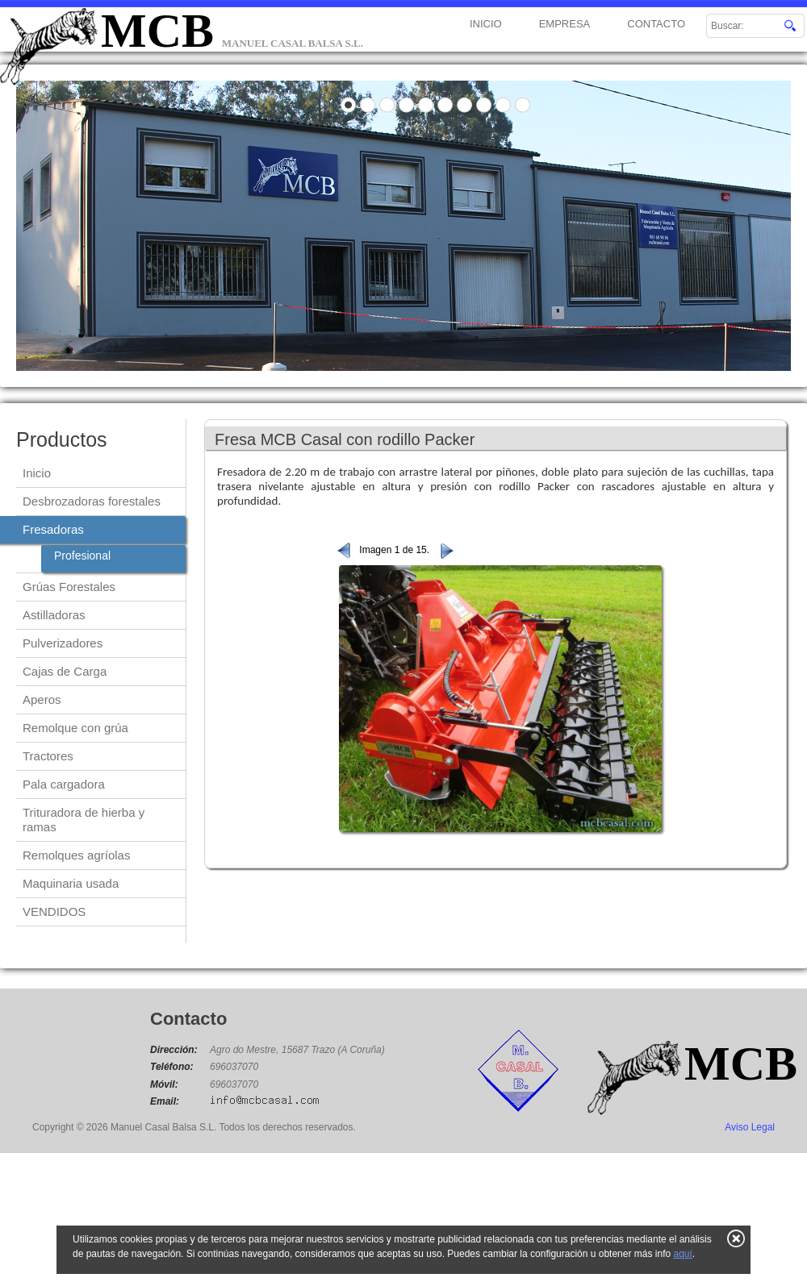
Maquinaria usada (71, 883)
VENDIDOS (54, 911)
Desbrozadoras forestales (92, 501)
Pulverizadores (62, 643)
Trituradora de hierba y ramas (83, 819)
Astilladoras (54, 615)
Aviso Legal (750, 1127)
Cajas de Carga (65, 671)
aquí (682, 1253)
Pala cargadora (64, 784)
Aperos (42, 699)
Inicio (37, 473)
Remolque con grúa (75, 728)
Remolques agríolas (76, 855)
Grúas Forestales (69, 586)
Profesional (82, 555)
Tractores (48, 756)
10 (523, 105)
